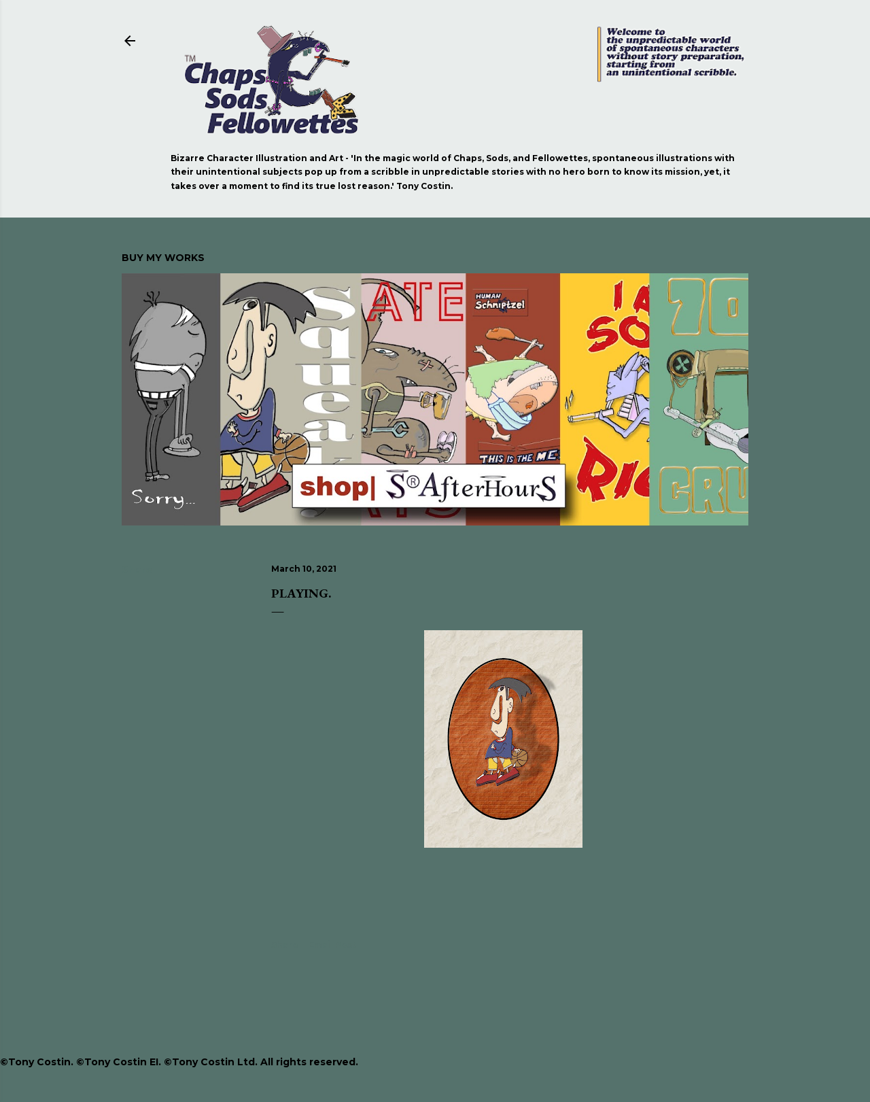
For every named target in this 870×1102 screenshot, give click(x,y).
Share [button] (137, 570)
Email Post (332, 945)
